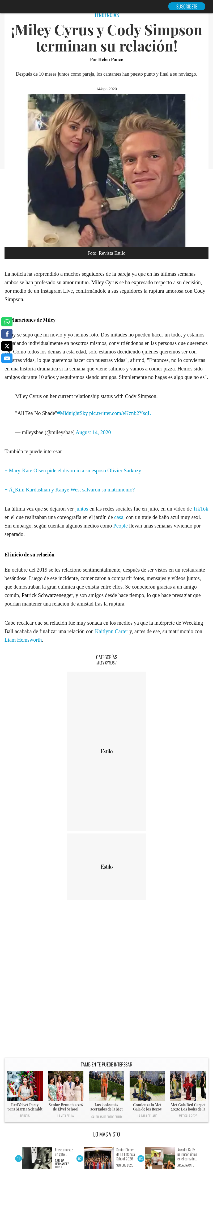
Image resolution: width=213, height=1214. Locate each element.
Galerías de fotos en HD (106, 1116)
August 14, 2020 (93, 432)
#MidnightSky (72, 413)
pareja (123, 274)
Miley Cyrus (104, 282)
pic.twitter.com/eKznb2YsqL (120, 413)
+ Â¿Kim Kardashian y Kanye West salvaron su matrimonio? (70, 489)
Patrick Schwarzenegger (47, 595)
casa (118, 517)
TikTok (200, 509)
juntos (81, 509)
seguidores (93, 274)
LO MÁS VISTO (106, 1134)
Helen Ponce (110, 59)
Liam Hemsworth (23, 640)
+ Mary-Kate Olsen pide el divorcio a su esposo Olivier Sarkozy (73, 470)
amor (68, 282)
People (120, 526)
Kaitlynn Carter (111, 631)
